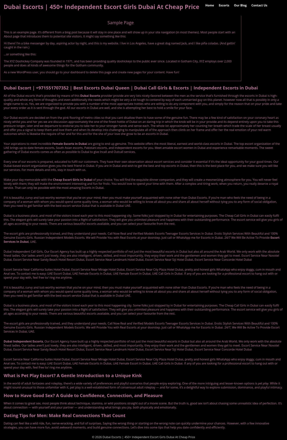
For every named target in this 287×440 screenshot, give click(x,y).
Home (209, 5)
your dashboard (74, 72)
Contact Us (259, 5)
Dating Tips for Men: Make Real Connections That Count (64, 415)
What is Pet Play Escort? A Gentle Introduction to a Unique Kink (73, 375)
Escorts (224, 5)
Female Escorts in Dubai (69, 144)
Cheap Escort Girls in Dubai (72, 180)
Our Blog (240, 5)
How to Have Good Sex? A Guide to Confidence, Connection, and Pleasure (83, 395)
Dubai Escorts (90, 96)
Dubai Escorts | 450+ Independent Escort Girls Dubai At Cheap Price (101, 7)
